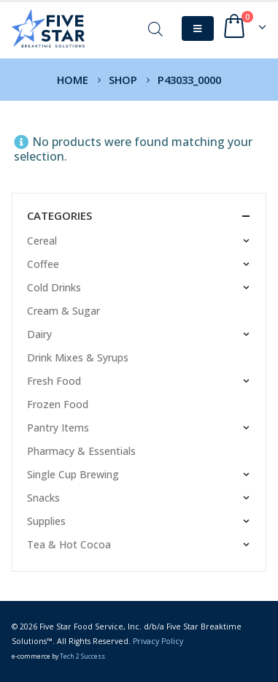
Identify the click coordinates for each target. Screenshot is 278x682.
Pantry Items (58, 427)
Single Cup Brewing (73, 474)
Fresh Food (54, 381)
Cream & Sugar (63, 311)
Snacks (43, 498)
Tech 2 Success (82, 656)
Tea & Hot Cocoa (69, 544)
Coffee (43, 264)
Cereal (42, 241)
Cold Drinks (54, 287)
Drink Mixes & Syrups (77, 357)
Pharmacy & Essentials (81, 451)
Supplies (46, 521)
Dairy (39, 334)
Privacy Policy (158, 641)
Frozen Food (57, 404)
